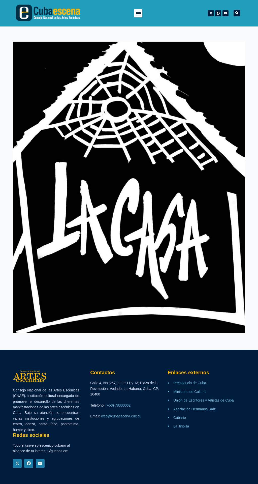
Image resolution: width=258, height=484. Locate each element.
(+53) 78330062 (118, 405)
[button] (138, 13)
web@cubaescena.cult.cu (121, 416)
